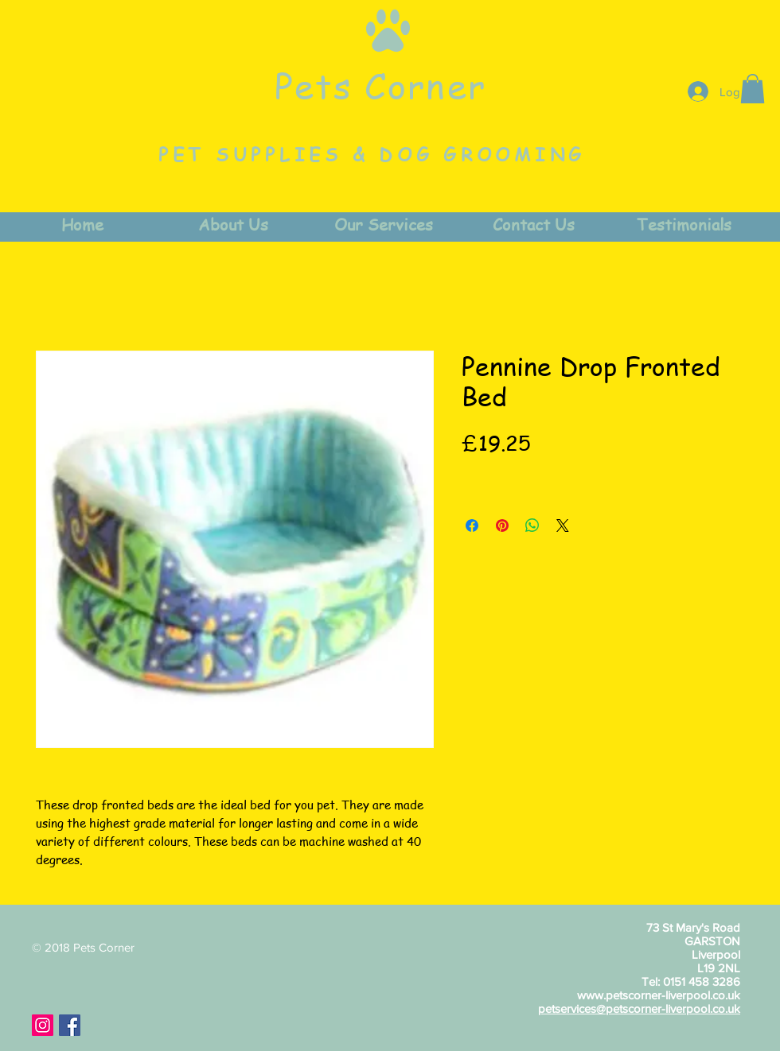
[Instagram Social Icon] (42, 1025)
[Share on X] (562, 525)
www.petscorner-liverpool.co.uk (658, 995)
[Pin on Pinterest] (502, 525)
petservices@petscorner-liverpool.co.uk (639, 1008)
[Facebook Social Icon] (69, 1025)
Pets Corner (380, 85)
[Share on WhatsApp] (532, 525)
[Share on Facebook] (472, 525)
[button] (752, 88)
